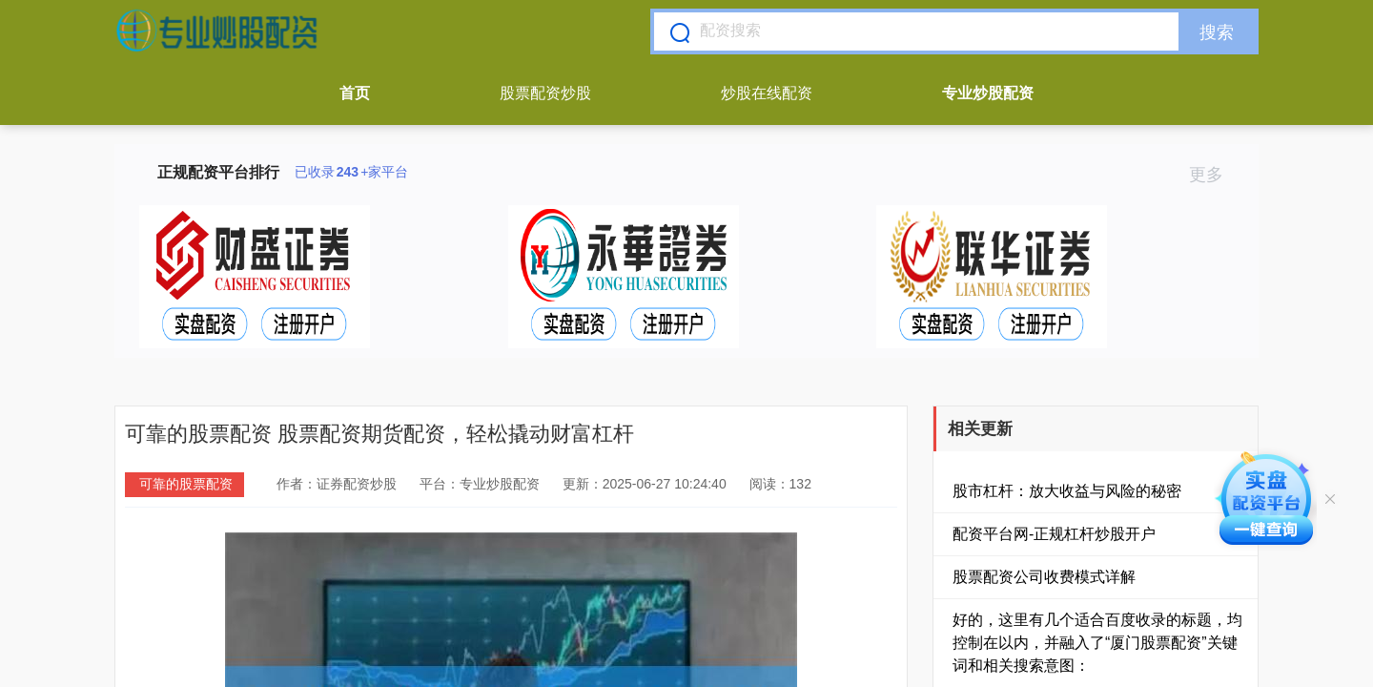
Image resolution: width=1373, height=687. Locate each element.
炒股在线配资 (766, 93)
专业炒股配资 (988, 93)
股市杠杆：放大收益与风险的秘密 (1067, 491)
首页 (354, 93)
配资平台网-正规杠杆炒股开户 (1054, 534)
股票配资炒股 (545, 93)
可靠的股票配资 (186, 483)
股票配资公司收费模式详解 (1044, 577)
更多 (1214, 174)
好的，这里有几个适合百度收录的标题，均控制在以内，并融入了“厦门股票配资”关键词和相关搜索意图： (1097, 643)
